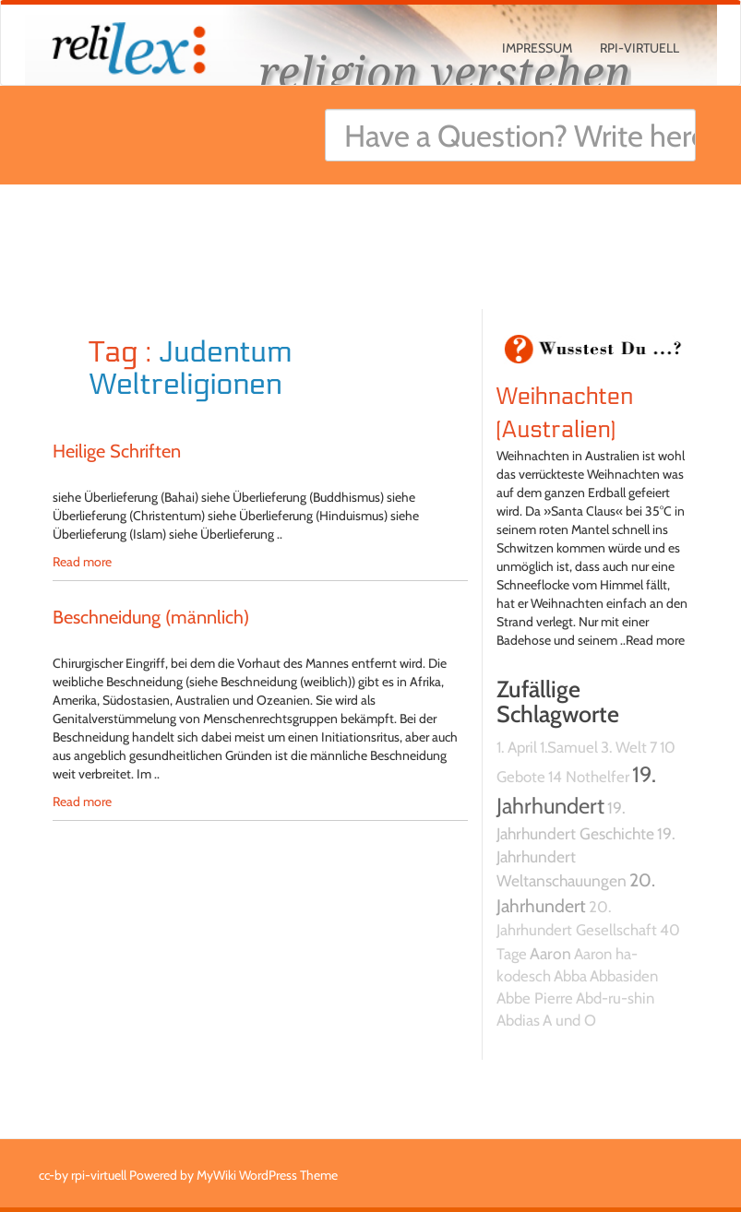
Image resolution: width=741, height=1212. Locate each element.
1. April (516, 747)
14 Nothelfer (588, 776)
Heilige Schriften (117, 451)
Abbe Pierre (534, 998)
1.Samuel (569, 747)
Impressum (537, 48)
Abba (570, 976)
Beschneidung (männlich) (151, 617)
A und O (569, 1020)
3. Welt (624, 747)
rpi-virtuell (639, 48)
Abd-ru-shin (615, 998)
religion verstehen (444, 71)
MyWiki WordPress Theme (267, 1175)
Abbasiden (624, 976)
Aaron (550, 953)
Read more (82, 561)
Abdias (518, 1020)
